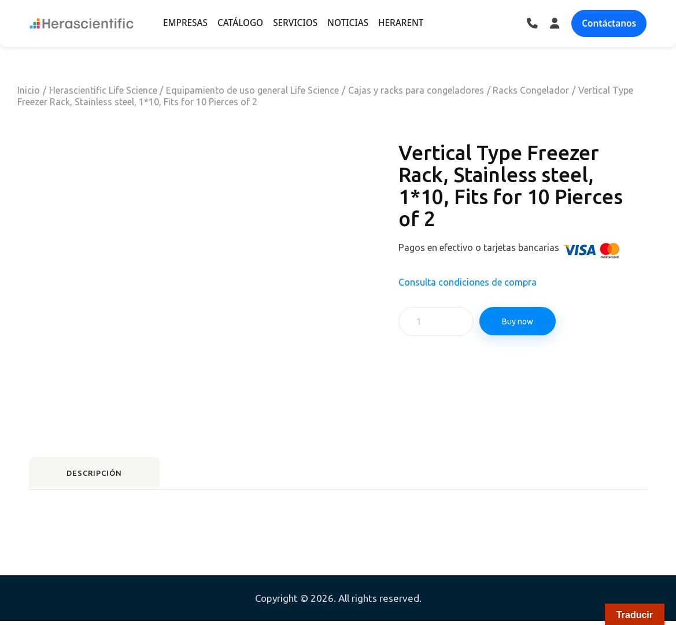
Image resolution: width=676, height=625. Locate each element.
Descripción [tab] (109, 475)
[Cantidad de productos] (436, 321)
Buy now (521, 321)
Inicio (28, 90)
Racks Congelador (531, 90)
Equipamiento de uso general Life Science (252, 90)
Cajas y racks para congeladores (416, 90)
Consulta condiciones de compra (467, 282)
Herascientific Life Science (103, 90)
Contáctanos (609, 23)
